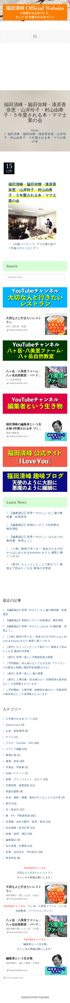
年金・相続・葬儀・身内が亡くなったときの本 (33, 797)
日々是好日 (12, 809)
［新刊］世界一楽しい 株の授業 (24, 673)
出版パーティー (15, 773)
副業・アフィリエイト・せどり (24, 779)
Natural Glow (13, 725)
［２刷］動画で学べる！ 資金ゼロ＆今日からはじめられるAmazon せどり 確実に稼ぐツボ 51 (34, 552)
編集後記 (11, 839)
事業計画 (11, 755)
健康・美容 (12, 761)
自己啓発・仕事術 (16, 846)
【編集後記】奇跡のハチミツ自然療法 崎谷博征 (34, 620)
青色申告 (11, 858)
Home (35, 130)
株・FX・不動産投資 (18, 815)
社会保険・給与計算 (17, 827)
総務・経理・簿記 (16, 833)
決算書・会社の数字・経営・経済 (25, 821)
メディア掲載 (13, 749)
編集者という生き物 (35, 944)
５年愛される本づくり (19, 718)
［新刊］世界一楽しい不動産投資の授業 (29, 657)
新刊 (8, 803)
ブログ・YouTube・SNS (19, 743)
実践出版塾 (12, 791)
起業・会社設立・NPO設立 (21, 852)
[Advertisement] (34, 66)
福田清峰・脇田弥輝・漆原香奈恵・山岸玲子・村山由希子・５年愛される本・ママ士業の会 (35, 137)
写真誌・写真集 (15, 767)
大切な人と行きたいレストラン (35, 872)
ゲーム (10, 737)
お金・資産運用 (15, 731)
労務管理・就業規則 (17, 785)
